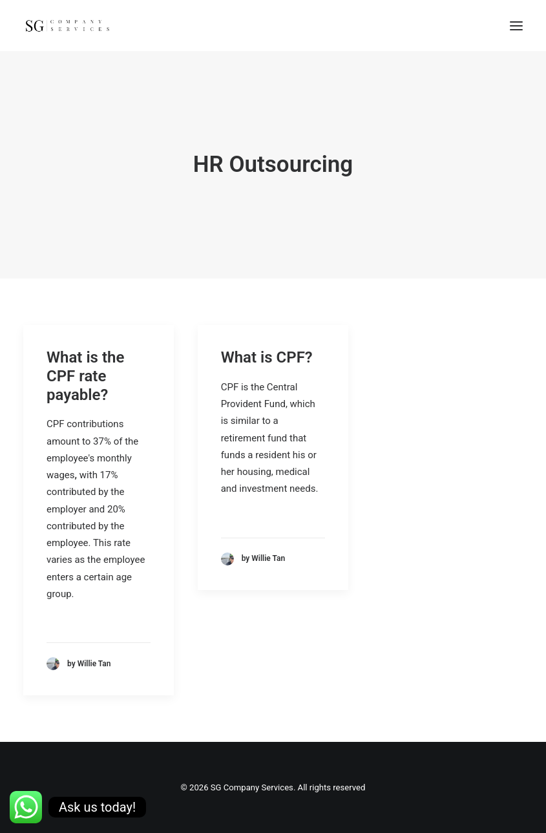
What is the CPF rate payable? (85, 376)
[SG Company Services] (67, 25)
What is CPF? (267, 357)
